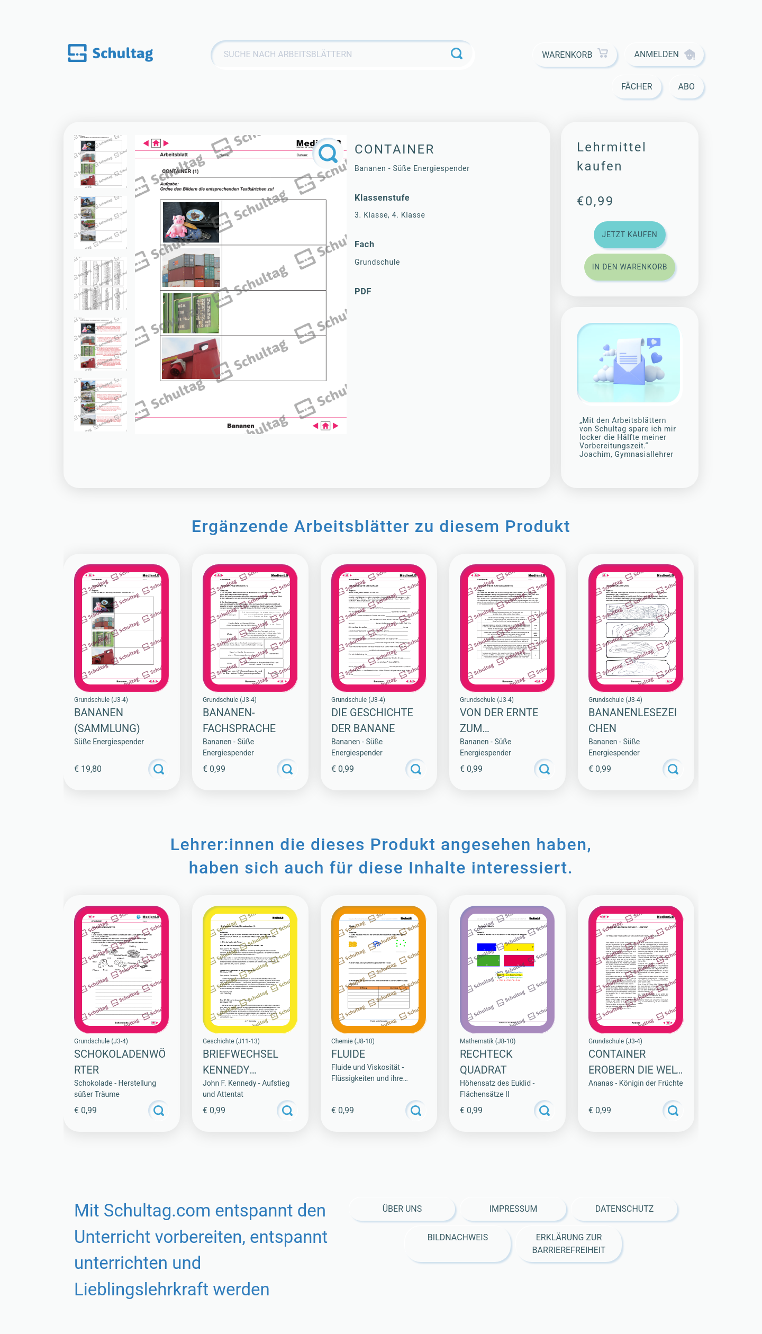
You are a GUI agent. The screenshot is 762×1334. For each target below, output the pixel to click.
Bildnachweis (458, 1237)
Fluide (348, 1054)
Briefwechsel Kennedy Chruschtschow (249, 1070)
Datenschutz (624, 1209)
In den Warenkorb (629, 267)
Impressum (513, 1209)
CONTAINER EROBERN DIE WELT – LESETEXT (635, 1070)
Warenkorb (575, 54)
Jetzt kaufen (629, 234)
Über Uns (402, 1209)
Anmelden (664, 54)
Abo (686, 87)
